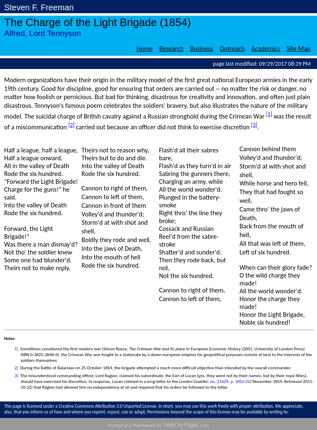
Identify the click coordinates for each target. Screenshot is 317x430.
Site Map (298, 48)
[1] (269, 114)
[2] (72, 124)
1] (16, 349)
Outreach (232, 48)
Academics (265, 48)
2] (16, 368)
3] (16, 375)
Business (201, 48)
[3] (254, 124)
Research (171, 48)
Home (145, 48)
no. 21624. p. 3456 (227, 381)
